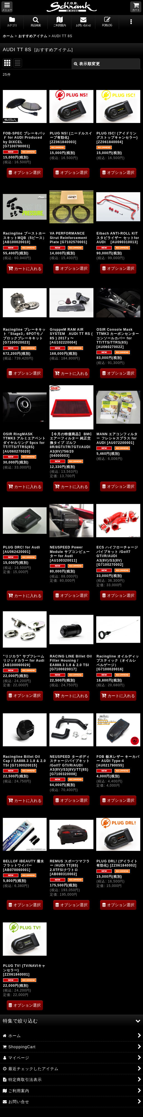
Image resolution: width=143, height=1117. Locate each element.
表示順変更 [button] (87, 63)
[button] (7, 6)
